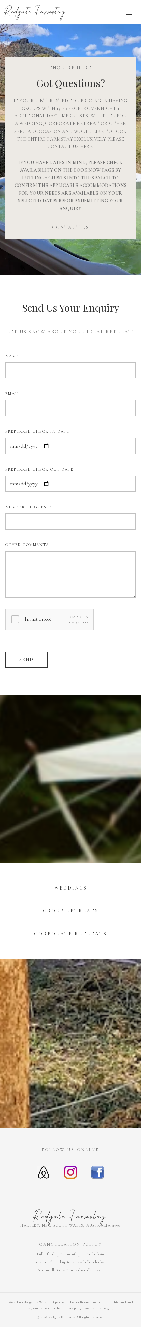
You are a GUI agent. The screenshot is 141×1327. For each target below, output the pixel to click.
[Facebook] (97, 1172)
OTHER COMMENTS (27, 544)
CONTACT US (70, 227)
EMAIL (12, 393)
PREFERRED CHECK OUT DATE (39, 469)
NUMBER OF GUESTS (28, 507)
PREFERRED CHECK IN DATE (37, 431)
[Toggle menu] (129, 12)
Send (26, 659)
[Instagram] (70, 1172)
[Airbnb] (43, 1172)
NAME (12, 356)
